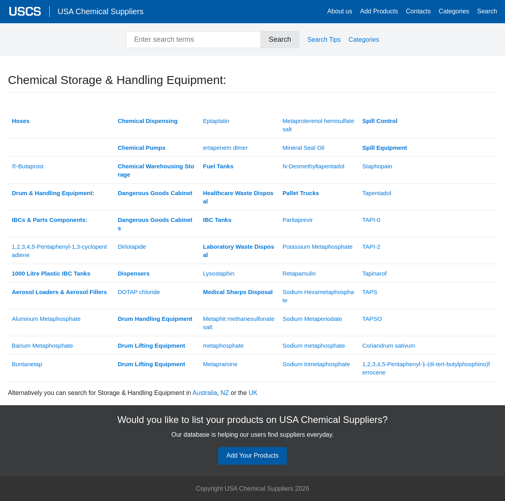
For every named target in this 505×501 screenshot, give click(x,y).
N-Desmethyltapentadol (313, 166)
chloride (139, 292)
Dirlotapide (132, 246)
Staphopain (377, 166)
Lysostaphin (219, 273)
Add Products (379, 11)
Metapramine (220, 364)
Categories (454, 11)
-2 (371, 246)
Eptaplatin (216, 120)
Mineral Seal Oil (303, 147)
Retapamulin (299, 273)
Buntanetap (27, 364)
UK (253, 392)
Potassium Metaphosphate (317, 246)
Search (487, 11)
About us (339, 11)
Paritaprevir (297, 219)
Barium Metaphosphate (42, 345)
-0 (371, 219)
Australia (205, 392)
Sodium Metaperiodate (312, 318)
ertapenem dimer (225, 147)
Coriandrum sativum (388, 345)
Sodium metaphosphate (313, 345)
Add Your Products (252, 455)
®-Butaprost (27, 166)
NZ (225, 392)
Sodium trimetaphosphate (316, 364)
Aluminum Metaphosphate (46, 318)
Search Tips (323, 39)
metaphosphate (223, 345)
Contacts (418, 11)
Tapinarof (374, 273)
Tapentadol (376, 193)
